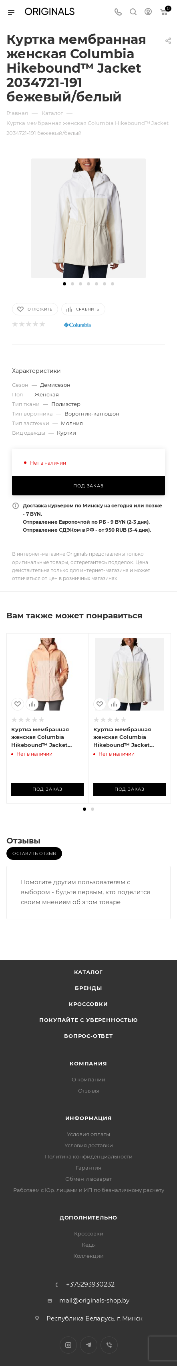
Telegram (88, 1345)
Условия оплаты (88, 1134)
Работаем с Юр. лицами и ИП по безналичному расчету (88, 1190)
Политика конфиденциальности (89, 1156)
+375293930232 (90, 1284)
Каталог (88, 972)
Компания (88, 1063)
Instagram (68, 1345)
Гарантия (88, 1167)
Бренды (88, 988)
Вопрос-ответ (88, 1036)
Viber (109, 1345)
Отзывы (88, 1090)
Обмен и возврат (88, 1179)
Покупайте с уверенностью (88, 1020)
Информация (88, 1118)
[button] (64, 284)
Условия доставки (88, 1145)
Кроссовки (88, 1004)
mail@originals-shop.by (94, 1300)
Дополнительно (88, 1217)
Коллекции (88, 1256)
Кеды (89, 1244)
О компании (88, 1079)
